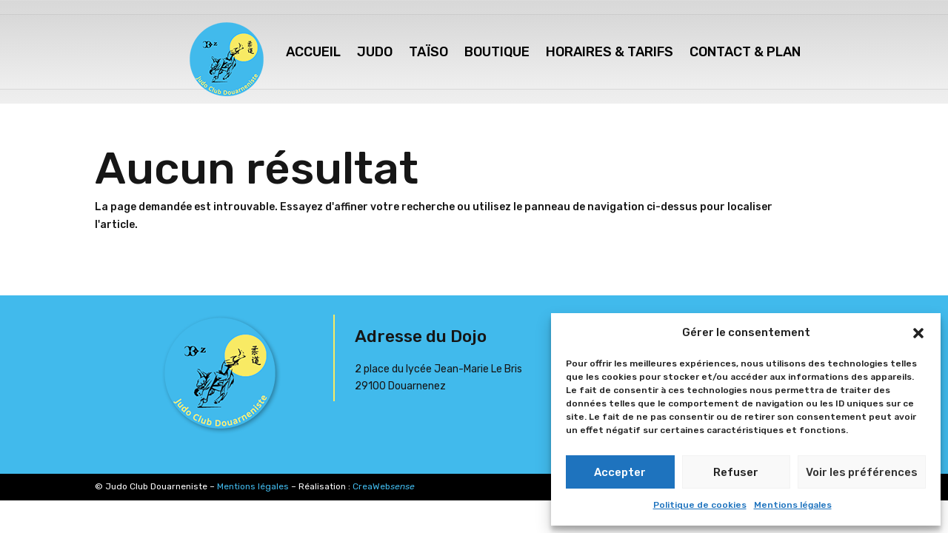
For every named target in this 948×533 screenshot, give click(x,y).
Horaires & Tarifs (609, 52)
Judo (375, 52)
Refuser (735, 472)
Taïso (428, 52)
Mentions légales (793, 505)
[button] (918, 333)
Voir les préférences (862, 472)
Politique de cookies (700, 505)
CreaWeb (384, 486)
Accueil (313, 52)
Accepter (620, 472)
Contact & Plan (745, 52)
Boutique (497, 52)
